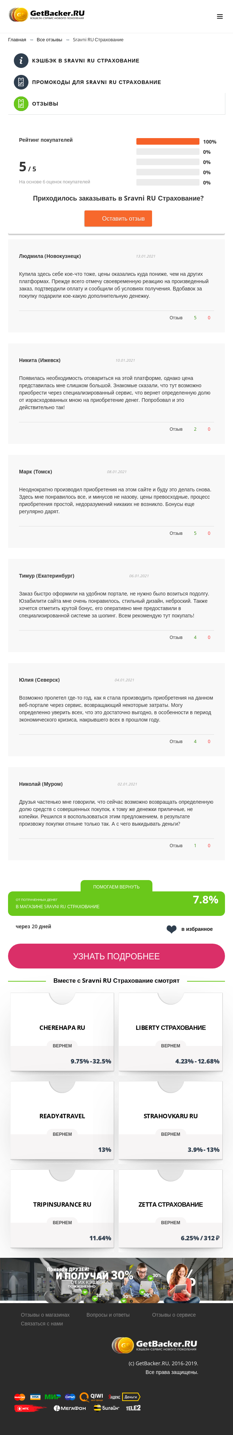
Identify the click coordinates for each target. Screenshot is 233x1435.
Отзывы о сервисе (174, 1314)
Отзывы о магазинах (45, 1314)
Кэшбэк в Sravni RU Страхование (77, 60)
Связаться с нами (42, 1323)
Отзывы (36, 103)
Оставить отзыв (118, 218)
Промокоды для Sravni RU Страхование (87, 82)
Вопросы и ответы (107, 1314)
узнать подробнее (116, 956)
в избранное (190, 929)
